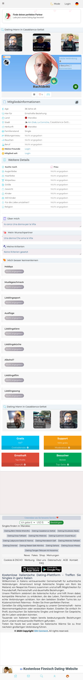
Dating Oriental (10, 545)
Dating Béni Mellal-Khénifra (16, 531)
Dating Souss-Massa (70, 545)
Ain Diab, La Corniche (38, 122)
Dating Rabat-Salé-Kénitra (32, 545)
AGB (65, 560)
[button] (3, 3)
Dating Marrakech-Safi (46, 540)
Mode (55, 3)
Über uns (41, 560)
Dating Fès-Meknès (38, 536)
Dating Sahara (52, 545)
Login (68, 3)
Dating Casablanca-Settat (43, 531)
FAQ (41, 563)
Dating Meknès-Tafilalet (69, 540)
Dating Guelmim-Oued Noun (62, 536)
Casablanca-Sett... (60, 122)
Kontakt (73, 560)
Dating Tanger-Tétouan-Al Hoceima (41, 550)
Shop (42, 555)
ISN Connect (41, 631)
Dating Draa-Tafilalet (16, 536)
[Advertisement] (41, 16)
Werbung (29, 560)
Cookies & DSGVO (13, 560)
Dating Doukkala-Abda (68, 531)
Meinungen (53, 555)
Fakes (35, 555)
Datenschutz (54, 560)
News (27, 555)
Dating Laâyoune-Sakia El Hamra (18, 540)
